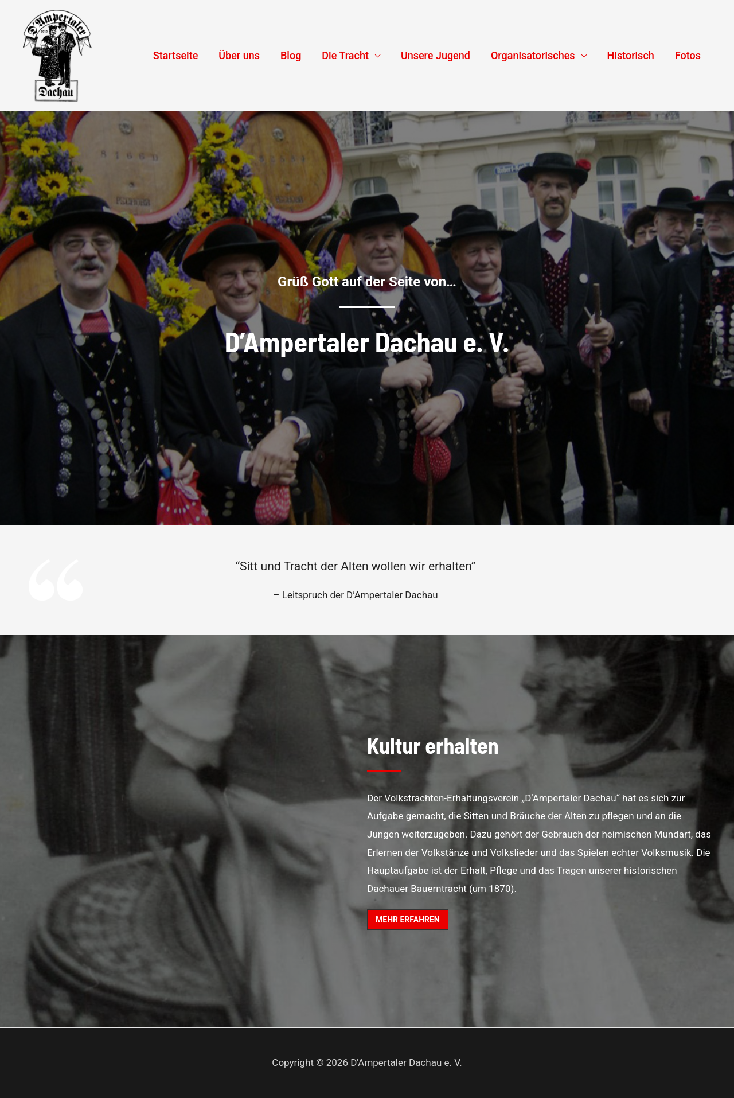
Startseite (175, 55)
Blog (290, 55)
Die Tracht (345, 55)
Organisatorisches (533, 55)
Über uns (239, 55)
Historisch (630, 55)
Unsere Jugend (435, 55)
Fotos (688, 55)
